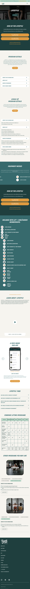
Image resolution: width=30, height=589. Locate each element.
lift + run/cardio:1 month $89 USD (15, 35)
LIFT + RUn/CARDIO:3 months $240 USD (15, 38)
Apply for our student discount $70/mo (15, 42)
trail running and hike (4, 567)
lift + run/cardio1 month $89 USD (15, 200)
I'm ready (15, 110)
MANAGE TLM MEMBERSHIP (5, 571)
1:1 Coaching (3, 569)
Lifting (2, 562)
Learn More (4, 492)
